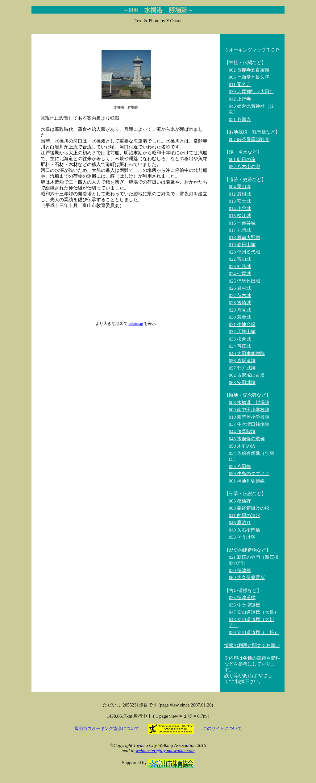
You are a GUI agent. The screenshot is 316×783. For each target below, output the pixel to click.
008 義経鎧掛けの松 (249, 508)
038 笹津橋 (240, 570)
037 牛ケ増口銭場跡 (249, 424)
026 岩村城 (240, 288)
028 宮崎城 (240, 302)
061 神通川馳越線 (247, 480)
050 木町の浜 (242, 446)
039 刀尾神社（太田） (251, 91)
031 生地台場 (242, 324)
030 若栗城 (240, 317)
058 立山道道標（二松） (254, 632)
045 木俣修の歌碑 (247, 438)
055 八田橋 (240, 466)
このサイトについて (222, 728)
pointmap (135, 323)
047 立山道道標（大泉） (254, 612)
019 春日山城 (242, 244)
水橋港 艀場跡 (126, 107)
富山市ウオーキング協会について (106, 728)
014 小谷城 (240, 208)
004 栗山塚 (240, 186)
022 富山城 (240, 259)
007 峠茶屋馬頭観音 (249, 139)
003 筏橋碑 (240, 501)
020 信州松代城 (244, 252)
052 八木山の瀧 (244, 166)
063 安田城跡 (242, 382)
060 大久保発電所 (247, 577)
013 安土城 (240, 201)
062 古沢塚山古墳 (247, 375)
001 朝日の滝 (242, 159)
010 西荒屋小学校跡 (249, 417)
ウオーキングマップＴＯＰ (252, 50)
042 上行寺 (240, 99)
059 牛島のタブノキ (249, 473)
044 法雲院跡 (242, 431)
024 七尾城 (240, 273)
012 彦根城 (240, 194)
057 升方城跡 (242, 368)
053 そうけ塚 (242, 537)
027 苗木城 (240, 295)
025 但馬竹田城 (244, 281)
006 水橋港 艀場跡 (249, 402)
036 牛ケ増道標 (244, 605)
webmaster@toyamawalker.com (164, 750)
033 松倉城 (240, 339)
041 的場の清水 (244, 515)
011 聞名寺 (240, 84)
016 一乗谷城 (242, 223)
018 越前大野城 (244, 237)
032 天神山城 (242, 331)
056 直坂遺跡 (242, 360)
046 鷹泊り (240, 522)
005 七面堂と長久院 (249, 77)
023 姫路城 (240, 266)
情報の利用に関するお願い (252, 645)
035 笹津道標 (242, 597)
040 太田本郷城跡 (247, 353)
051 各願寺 (240, 119)
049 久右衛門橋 (244, 530)
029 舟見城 (240, 310)
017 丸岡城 (240, 230)
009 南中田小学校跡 (249, 409)
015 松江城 (240, 215)
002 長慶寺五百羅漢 (249, 70)
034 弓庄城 (240, 346)
